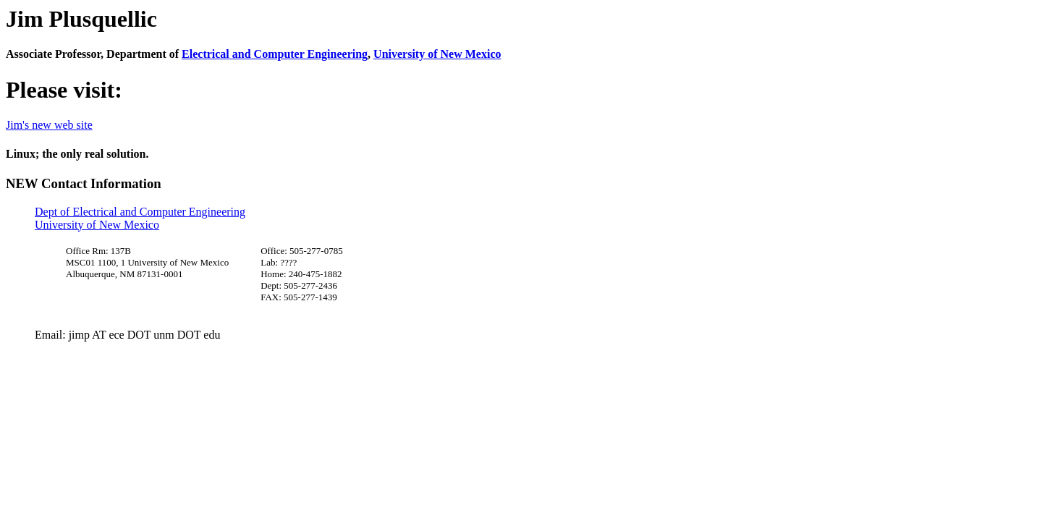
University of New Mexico (437, 54)
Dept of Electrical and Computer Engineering (140, 212)
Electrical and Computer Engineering (275, 54)
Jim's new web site (49, 125)
